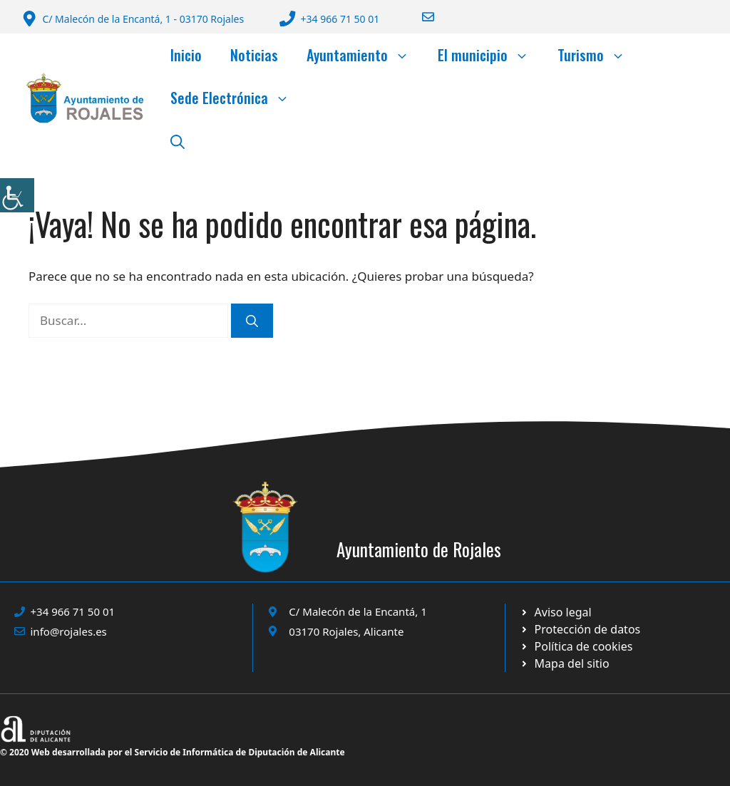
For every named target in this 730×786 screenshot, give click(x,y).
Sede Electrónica (237, 97)
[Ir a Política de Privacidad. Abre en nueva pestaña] (556, 612)
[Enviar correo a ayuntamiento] (419, 17)
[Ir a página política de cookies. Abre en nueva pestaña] (580, 629)
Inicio (186, 55)
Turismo (598, 54)
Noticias (254, 55)
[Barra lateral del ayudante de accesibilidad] (17, 195)
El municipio (490, 54)
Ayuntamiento (365, 54)
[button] (177, 140)
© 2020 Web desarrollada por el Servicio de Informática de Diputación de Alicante (172, 752)
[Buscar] (252, 321)
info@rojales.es (69, 631)
